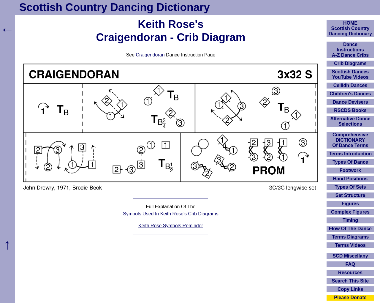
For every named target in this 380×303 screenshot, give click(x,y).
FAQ (350, 264)
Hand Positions (350, 178)
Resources (350, 272)
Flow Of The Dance (350, 228)
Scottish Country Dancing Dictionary (114, 7)
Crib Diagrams (350, 63)
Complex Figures (350, 211)
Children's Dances (350, 93)
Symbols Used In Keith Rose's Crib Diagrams (170, 213)
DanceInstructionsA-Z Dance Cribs (350, 50)
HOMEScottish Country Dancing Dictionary (350, 28)
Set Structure (350, 195)
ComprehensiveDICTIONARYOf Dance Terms (350, 140)
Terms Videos (350, 245)
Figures (350, 203)
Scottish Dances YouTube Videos (350, 74)
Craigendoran (150, 54)
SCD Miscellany (350, 255)
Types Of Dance (350, 162)
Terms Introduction (350, 153)
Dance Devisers (350, 102)
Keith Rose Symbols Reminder (170, 225)
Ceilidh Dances (350, 85)
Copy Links (350, 289)
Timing (350, 220)
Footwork (350, 170)
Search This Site (350, 280)
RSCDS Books (350, 110)
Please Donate (350, 297)
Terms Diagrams (350, 236)
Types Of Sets (350, 187)
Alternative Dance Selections (350, 121)
